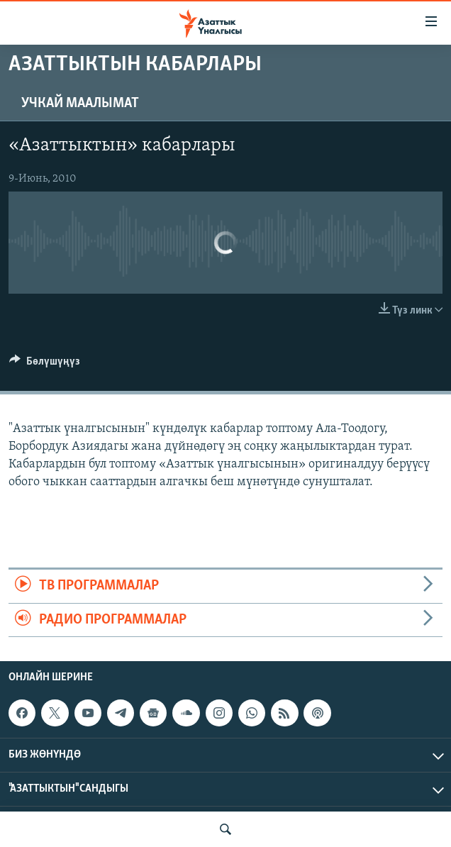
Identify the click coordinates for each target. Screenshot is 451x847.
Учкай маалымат (80, 103)
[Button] (44, 364)
